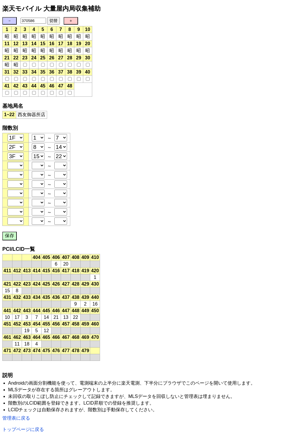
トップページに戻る (23, 429)
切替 (53, 20)
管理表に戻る (16, 418)
